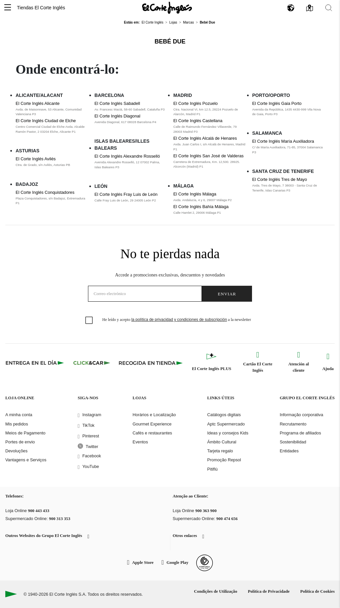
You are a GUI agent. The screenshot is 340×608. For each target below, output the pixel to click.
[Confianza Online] (204, 563)
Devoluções (16, 450)
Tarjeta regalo (220, 450)
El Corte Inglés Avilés (36, 158)
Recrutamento (293, 423)
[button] (7, 8)
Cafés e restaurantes (152, 432)
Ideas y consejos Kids (227, 432)
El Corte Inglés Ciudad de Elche (46, 120)
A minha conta (18, 414)
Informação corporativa (301, 414)
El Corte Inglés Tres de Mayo (279, 179)
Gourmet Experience (151, 423)
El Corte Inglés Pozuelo (195, 103)
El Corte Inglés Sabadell (117, 103)
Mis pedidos (16, 423)
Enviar (227, 293)
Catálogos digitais (224, 414)
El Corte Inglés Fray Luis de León (126, 194)
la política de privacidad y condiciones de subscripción (179, 319)
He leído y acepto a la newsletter (176, 319)
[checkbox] (89, 321)
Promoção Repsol (224, 459)
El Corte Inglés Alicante (37, 103)
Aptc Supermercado (226, 423)
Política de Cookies (317, 591)
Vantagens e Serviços (25, 459)
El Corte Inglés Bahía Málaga (200, 206)
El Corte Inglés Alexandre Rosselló (127, 156)
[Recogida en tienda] (150, 363)
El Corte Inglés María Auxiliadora (283, 141)
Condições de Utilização (215, 591)
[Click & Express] (35, 363)
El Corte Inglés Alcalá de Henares (205, 138)
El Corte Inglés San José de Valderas (208, 155)
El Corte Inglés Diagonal (117, 116)
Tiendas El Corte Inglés (41, 7)
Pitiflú (212, 469)
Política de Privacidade (269, 591)
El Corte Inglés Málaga (194, 193)
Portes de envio (20, 441)
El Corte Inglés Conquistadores (45, 192)
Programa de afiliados (300, 432)
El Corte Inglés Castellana (197, 120)
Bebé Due (169, 41)
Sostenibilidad (293, 441)
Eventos (140, 441)
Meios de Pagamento (25, 432)
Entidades (289, 450)
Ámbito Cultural (221, 441)
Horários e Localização (154, 414)
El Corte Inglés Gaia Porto (277, 103)
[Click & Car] (91, 363)
